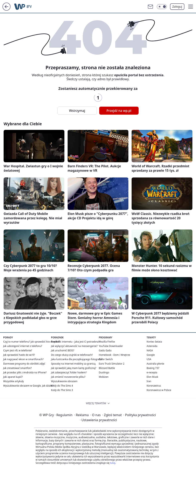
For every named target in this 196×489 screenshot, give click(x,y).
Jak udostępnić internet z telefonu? (22, 346)
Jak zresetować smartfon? (17, 368)
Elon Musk (152, 377)
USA (149, 359)
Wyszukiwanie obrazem (64, 381)
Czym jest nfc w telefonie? (17, 350)
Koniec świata (154, 341)
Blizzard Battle (107, 368)
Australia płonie (155, 363)
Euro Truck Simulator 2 (111, 363)
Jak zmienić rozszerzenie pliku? (68, 377)
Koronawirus (154, 385)
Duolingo (104, 372)
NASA (150, 350)
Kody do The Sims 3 (62, 390)
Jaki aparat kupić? (13, 377)
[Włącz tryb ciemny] (162, 6)
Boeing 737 (153, 368)
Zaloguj (177, 6)
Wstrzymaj (77, 110)
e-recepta (152, 372)
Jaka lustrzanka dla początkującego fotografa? (76, 359)
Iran (149, 381)
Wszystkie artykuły (13, 381)
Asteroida (152, 346)
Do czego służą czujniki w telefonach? (72, 355)
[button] (190, 6)
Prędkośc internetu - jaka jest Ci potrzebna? (75, 341)
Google (151, 355)
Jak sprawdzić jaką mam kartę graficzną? (73, 368)
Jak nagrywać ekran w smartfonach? (23, 359)
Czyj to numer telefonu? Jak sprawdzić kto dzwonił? (31, 341)
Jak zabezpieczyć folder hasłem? (69, 372)
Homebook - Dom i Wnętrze (114, 355)
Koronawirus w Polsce (159, 390)
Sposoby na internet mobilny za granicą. (73, 363)
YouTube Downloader (111, 346)
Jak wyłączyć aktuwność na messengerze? (74, 346)
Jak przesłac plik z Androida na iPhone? (25, 372)
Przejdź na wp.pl (118, 110)
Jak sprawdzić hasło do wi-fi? (19, 355)
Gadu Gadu (105, 350)
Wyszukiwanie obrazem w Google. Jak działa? (28, 385)
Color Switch (106, 359)
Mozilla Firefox (107, 341)
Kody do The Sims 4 (62, 385)
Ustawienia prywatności (98, 420)
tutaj (112, 463)
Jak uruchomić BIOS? (62, 350)
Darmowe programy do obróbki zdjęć (24, 363)
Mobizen (103, 377)
